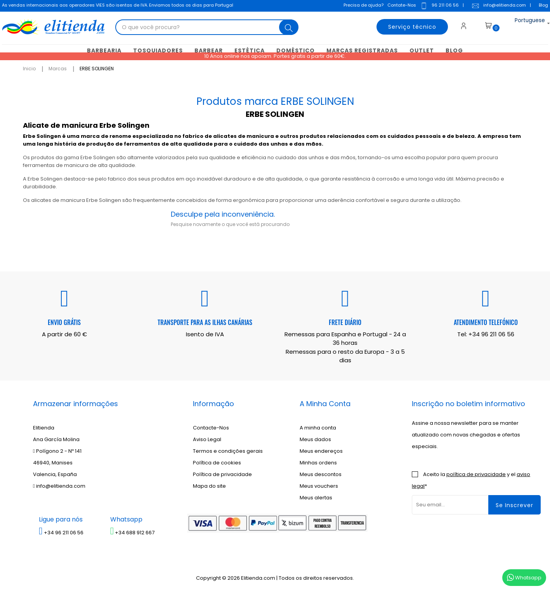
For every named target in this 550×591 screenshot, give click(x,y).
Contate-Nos (399, 6)
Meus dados (315, 438)
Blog (541, 6)
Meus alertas (316, 497)
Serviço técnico (407, 25)
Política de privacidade (222, 473)
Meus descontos (321, 473)
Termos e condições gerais (228, 450)
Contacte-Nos (211, 427)
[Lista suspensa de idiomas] (522, 25)
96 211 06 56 (437, 6)
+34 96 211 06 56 (491, 333)
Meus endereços (321, 450)
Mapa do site (209, 485)
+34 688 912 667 (132, 531)
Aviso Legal (207, 438)
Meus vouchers (319, 485)
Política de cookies (217, 462)
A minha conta (318, 427)
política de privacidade (476, 473)
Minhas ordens (318, 462)
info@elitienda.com (497, 6)
